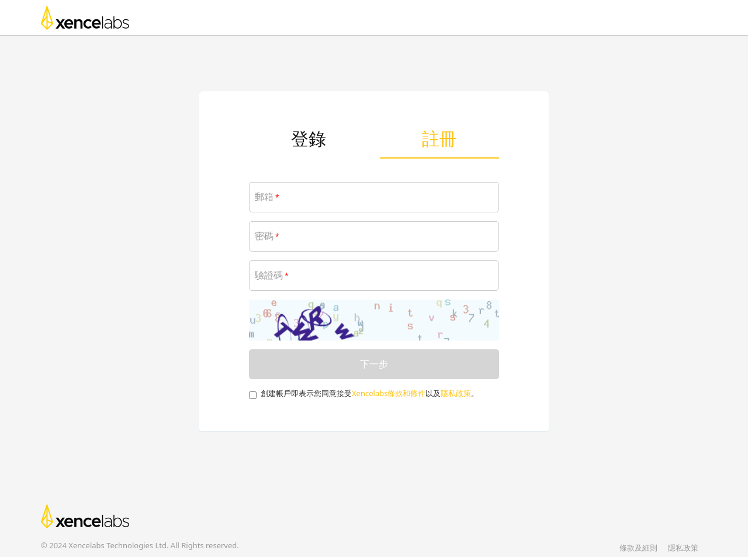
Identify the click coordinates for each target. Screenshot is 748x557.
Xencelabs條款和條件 (388, 393)
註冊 (439, 138)
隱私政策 (456, 393)
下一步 (374, 363)
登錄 (308, 138)
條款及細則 (638, 547)
